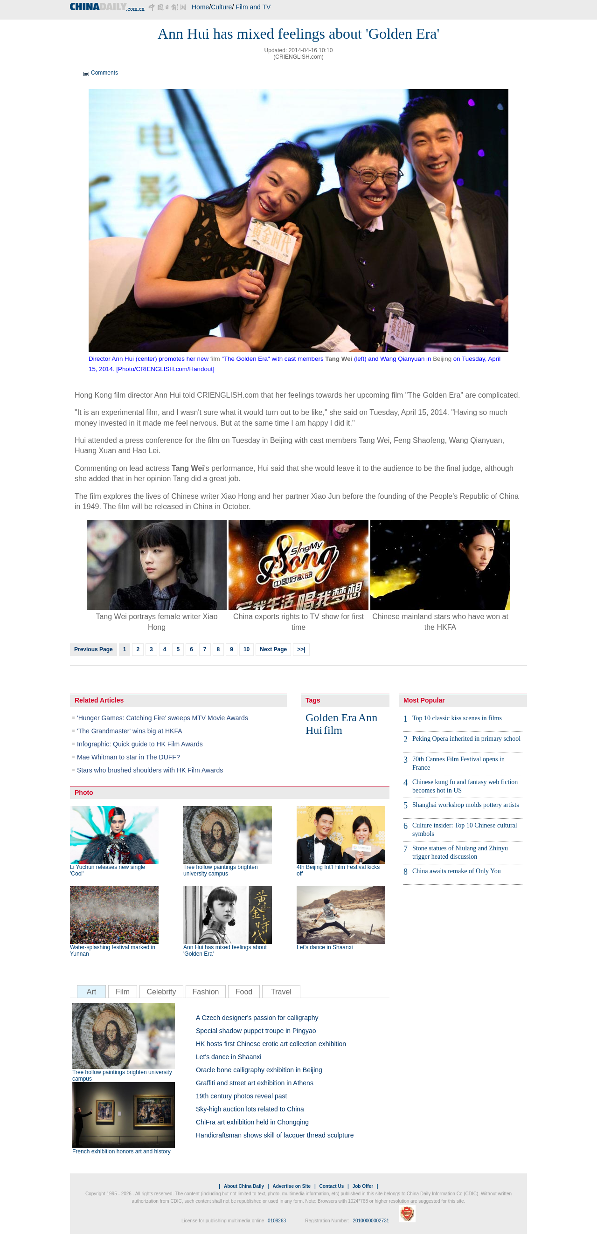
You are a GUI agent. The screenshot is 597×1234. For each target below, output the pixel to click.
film (215, 358)
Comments (104, 72)
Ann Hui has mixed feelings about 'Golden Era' (225, 950)
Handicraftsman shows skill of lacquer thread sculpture (275, 1135)
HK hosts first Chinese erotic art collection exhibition (271, 1044)
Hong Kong (93, 395)
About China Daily (244, 1186)
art (294, 496)
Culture (221, 7)
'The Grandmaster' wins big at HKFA (129, 731)
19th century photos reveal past (241, 1096)
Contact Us (331, 1186)
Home (200, 7)
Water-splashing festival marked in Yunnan (112, 950)
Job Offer (363, 1186)
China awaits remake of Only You (456, 871)
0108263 (277, 1220)
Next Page (273, 649)
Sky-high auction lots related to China (250, 1109)
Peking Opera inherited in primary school (466, 738)
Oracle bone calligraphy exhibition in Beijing (259, 1070)
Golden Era (331, 717)
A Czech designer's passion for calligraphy (257, 1017)
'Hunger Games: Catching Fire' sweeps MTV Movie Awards (162, 718)
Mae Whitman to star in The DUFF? (128, 757)
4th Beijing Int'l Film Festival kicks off (338, 870)
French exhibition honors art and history (121, 1151)
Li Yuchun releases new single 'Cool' (107, 870)
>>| (301, 649)
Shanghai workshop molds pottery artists (465, 804)
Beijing (442, 358)
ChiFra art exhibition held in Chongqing (252, 1122)
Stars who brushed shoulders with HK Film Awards (150, 770)
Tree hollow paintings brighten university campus (220, 870)
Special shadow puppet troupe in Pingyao (256, 1030)
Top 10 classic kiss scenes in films (457, 718)
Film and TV (253, 7)
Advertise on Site (291, 1186)
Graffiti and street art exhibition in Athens (254, 1083)
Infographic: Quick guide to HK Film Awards (140, 744)
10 (246, 649)
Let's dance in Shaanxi (325, 947)
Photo (84, 792)
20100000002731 (371, 1220)
